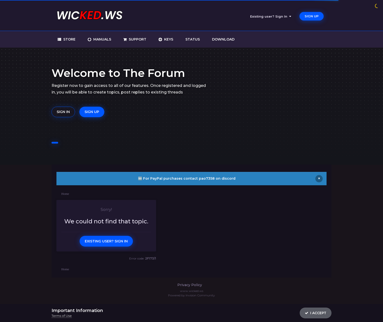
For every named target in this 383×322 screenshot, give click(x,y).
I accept (315, 313)
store (68, 39)
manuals (101, 39)
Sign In (63, 112)
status (192, 39)
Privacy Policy (189, 285)
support (137, 39)
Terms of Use (62, 316)
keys (168, 39)
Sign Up (312, 16)
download (223, 39)
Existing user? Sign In (270, 16)
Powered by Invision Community (191, 295)
